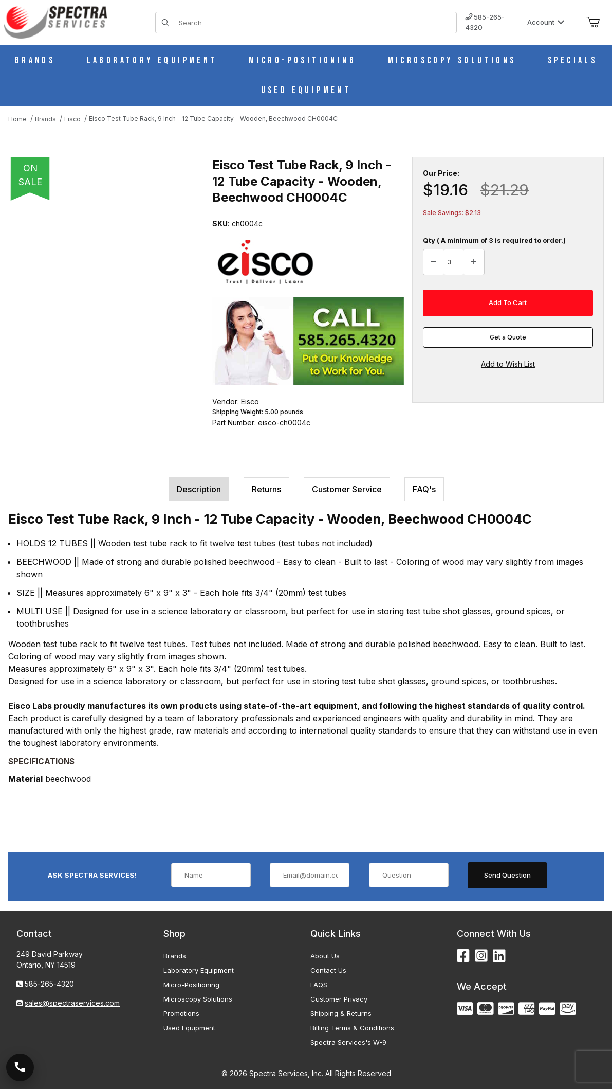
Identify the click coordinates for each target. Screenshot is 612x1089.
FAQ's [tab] (424, 489)
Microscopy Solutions (197, 999)
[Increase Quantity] (473, 262)
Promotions (181, 1013)
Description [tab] (199, 489)
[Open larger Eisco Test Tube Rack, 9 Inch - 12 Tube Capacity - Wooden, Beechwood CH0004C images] (107, 293)
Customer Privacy (338, 999)
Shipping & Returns (341, 1013)
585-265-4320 (485, 22)
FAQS (318, 984)
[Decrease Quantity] (433, 262)
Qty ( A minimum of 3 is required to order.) (494, 240)
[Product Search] (315, 22)
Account (546, 22)
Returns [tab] (266, 489)
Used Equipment (189, 1028)
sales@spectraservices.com (72, 1002)
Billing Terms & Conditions (352, 1028)
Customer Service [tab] (347, 489)
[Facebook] (463, 956)
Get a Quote (508, 337)
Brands (174, 956)
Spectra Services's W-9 (348, 1042)
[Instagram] (481, 956)
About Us (325, 956)
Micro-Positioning (191, 984)
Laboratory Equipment (198, 970)
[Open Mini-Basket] (593, 22)
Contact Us (328, 970)
